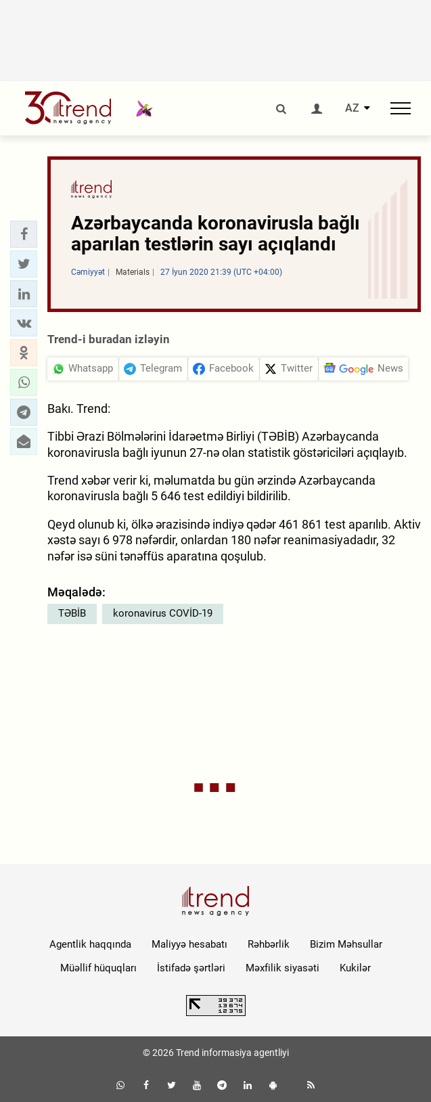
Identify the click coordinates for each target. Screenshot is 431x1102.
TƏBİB (72, 613)
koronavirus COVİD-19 (162, 613)
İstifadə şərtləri (191, 968)
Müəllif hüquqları (98, 968)
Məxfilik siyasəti (282, 968)
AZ (352, 108)
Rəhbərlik (269, 944)
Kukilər (355, 968)
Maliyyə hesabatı (189, 944)
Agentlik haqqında (90, 944)
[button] (23, 234)
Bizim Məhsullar (346, 944)
